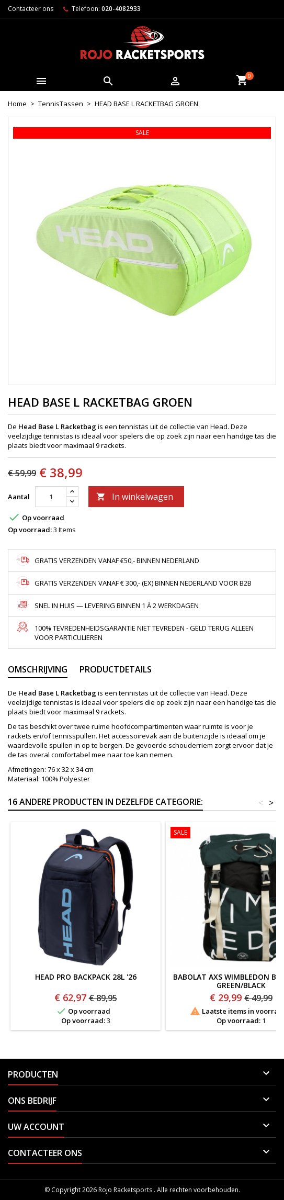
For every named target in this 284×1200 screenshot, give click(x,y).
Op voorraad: (30, 529)
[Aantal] (50, 496)
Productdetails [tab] (115, 669)
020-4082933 (121, 8)
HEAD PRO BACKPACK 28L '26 (86, 977)
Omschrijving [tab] (37, 669)
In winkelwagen (134, 496)
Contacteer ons (30, 8)
